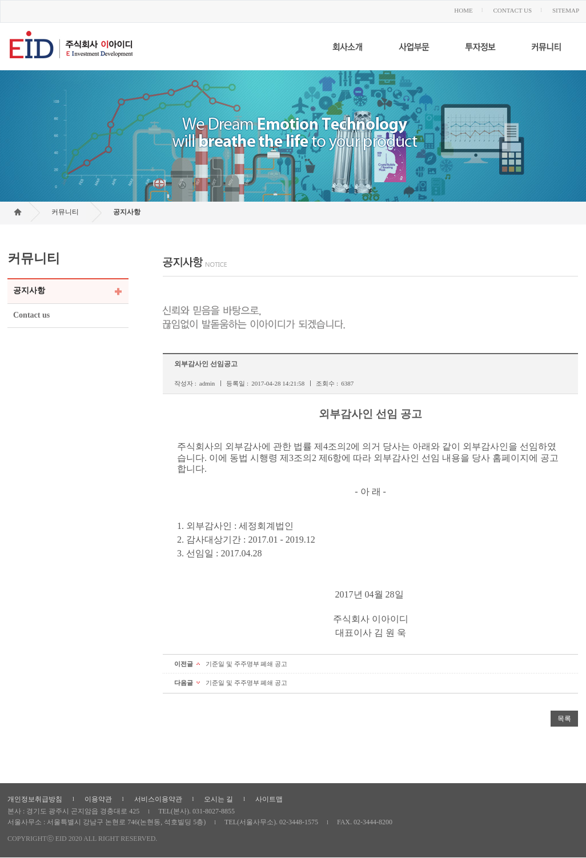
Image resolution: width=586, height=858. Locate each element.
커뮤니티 (65, 212)
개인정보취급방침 (34, 799)
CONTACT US (512, 10)
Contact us (31, 315)
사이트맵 (269, 799)
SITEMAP (565, 10)
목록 (564, 719)
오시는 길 (218, 799)
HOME (463, 10)
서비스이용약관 (158, 799)
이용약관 (98, 799)
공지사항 (127, 212)
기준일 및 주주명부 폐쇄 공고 (246, 663)
